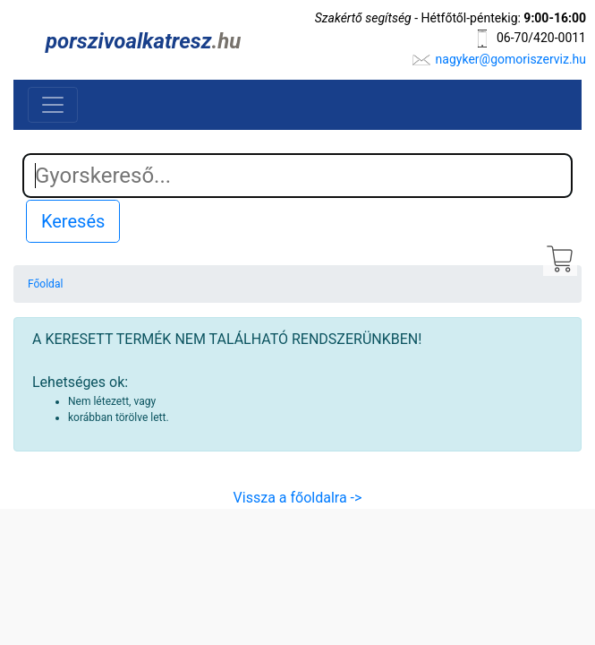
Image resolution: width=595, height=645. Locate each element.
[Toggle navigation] (53, 105)
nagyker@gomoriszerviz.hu (511, 59)
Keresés (73, 221)
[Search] (297, 175)
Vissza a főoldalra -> (298, 497)
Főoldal (45, 284)
